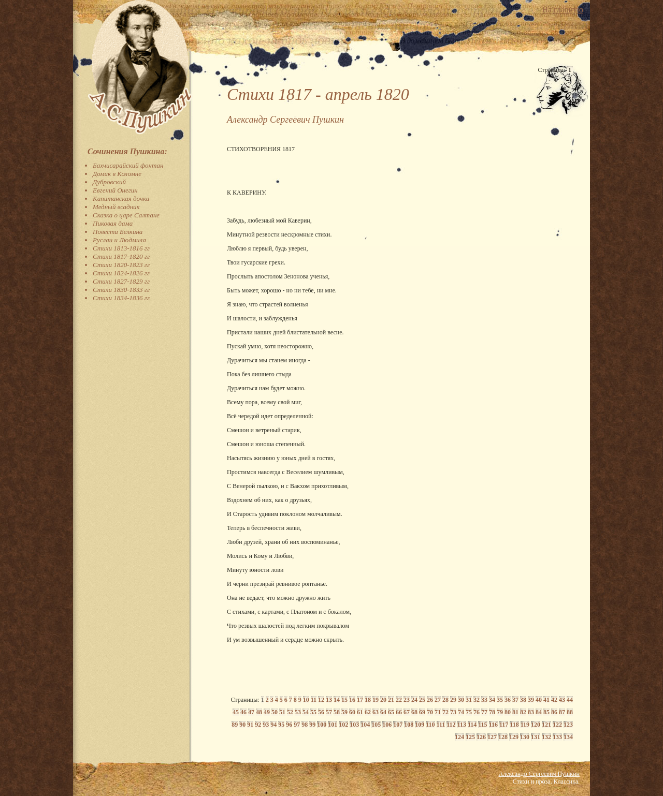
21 (391, 699)
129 (513, 737)
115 (482, 724)
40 (539, 699)
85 (546, 712)
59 (344, 712)
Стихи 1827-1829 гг (121, 281)
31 (469, 699)
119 (525, 724)
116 (493, 724)
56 (321, 712)
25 (422, 699)
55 (313, 712)
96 (289, 724)
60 (352, 712)
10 (306, 699)
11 (313, 699)
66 (399, 712)
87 (562, 712)
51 (282, 712)
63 (375, 712)
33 (484, 699)
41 (546, 699)
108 (408, 724)
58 (337, 712)
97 (297, 724)
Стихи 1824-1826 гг (121, 273)
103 (354, 724)
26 (430, 699)
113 (461, 724)
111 (441, 724)
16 (352, 699)
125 (470, 737)
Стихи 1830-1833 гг (121, 289)
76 (476, 712)
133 (557, 737)
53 (298, 712)
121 (546, 724)
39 (531, 699)
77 (484, 712)
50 (274, 712)
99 (312, 724)
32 (476, 699)
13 (329, 699)
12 (321, 699)
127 (492, 737)
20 (383, 699)
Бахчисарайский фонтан (128, 165)
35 (500, 699)
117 (503, 724)
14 (337, 699)
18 (368, 699)
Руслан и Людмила (119, 240)
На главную (562, 9)
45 (236, 712)
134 (568, 737)
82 (523, 712)
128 (503, 737)
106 (387, 724)
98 (304, 724)
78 (492, 712)
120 (535, 724)
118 (514, 724)
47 (251, 712)
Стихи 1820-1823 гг (121, 265)
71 (438, 712)
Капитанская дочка (121, 198)
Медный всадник (116, 207)
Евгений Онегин (115, 190)
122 (557, 724)
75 (469, 712)
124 (459, 737)
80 (508, 712)
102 (343, 724)
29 (453, 699)
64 (383, 712)
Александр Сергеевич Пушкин (539, 773)
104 (365, 724)
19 (375, 699)
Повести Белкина (117, 231)
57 (329, 712)
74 (461, 712)
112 (450, 724)
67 (406, 712)
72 (445, 712)
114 (472, 724)
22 (399, 699)
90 (242, 724)
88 (570, 712)
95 (281, 724)
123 (568, 724)
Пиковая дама (113, 223)
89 (235, 724)
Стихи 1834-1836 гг (121, 298)
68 (414, 712)
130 (524, 737)
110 (430, 724)
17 (360, 699)
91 (250, 724)
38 (523, 699)
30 (461, 699)
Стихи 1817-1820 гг (121, 256)
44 (570, 699)
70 (430, 712)
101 (332, 724)
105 (376, 724)
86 (554, 712)
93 (266, 724)
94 (273, 724)
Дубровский (109, 182)
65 (391, 712)
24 (414, 699)
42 (554, 699)
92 (258, 724)
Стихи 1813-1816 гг (121, 248)
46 (243, 712)
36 (508, 699)
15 (344, 699)
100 (321, 724)
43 (562, 699)
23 (406, 699)
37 (515, 699)
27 (438, 699)
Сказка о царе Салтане (126, 215)
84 (539, 712)
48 (259, 712)
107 (397, 724)
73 (453, 712)
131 (535, 737)
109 (419, 724)
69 (422, 712)
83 (531, 712)
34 (492, 699)
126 (481, 737)
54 (305, 712)
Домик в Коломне (117, 174)
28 (445, 699)
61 (360, 712)
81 (515, 712)
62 (368, 712)
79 (500, 712)
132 (546, 737)
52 (290, 712)
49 (267, 712)
